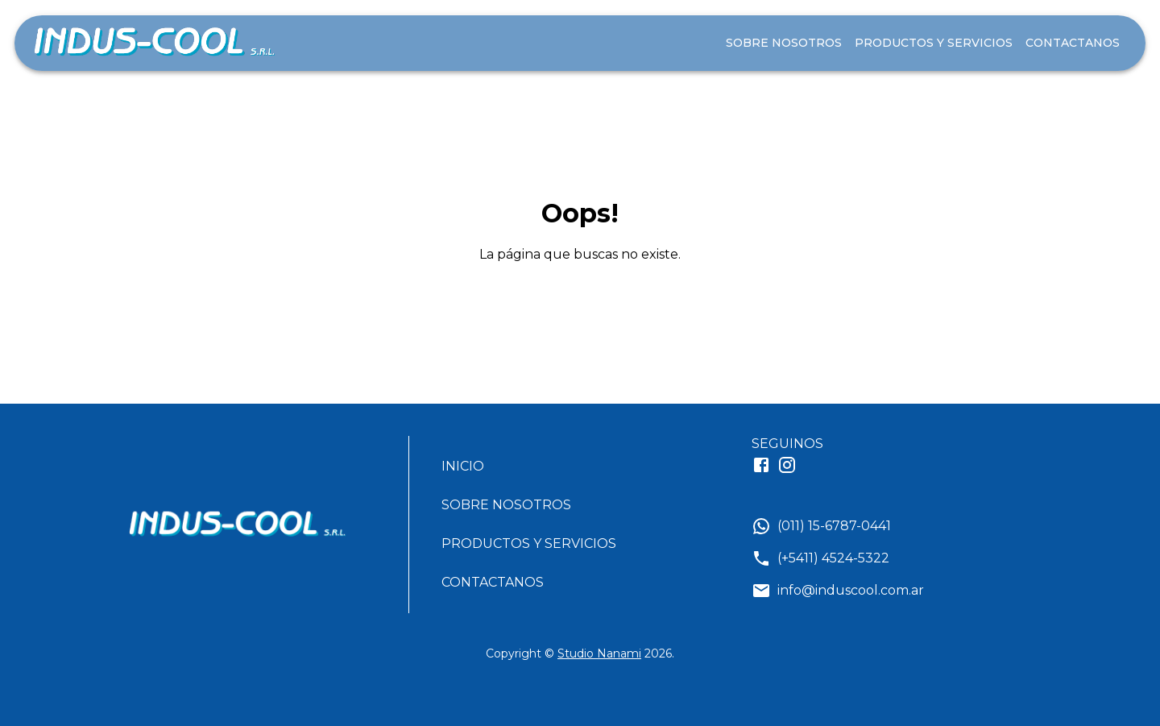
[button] (535, 466)
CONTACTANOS (1072, 43)
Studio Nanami (599, 653)
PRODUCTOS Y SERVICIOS (933, 43)
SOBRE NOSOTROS (783, 43)
